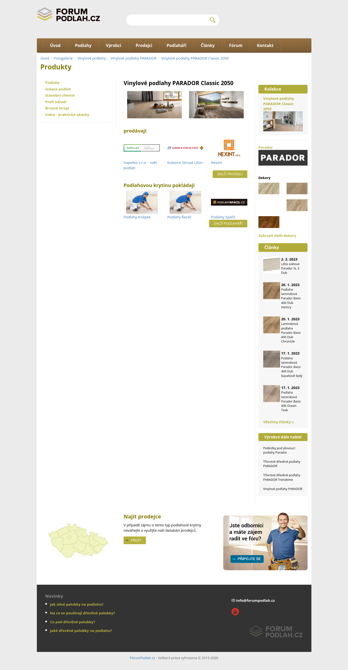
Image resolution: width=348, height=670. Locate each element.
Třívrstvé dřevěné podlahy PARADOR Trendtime (281, 477)
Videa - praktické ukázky (67, 114)
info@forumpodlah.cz (255, 600)
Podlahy (52, 82)
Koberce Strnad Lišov (185, 162)
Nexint (216, 162)
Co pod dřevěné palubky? (72, 621)
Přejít (136, 540)
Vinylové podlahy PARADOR (134, 58)
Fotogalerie (63, 58)
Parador (283, 155)
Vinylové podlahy (91, 58)
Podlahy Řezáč (179, 216)
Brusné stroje (57, 108)
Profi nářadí (56, 101)
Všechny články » (278, 421)
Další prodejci (230, 174)
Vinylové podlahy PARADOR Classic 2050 (195, 58)
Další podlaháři (228, 223)
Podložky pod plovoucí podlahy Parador (279, 450)
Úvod (44, 58)
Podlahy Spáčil (223, 216)
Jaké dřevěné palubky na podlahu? (81, 630)
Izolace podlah (58, 89)
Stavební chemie (60, 95)
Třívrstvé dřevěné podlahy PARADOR (281, 463)
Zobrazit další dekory (277, 235)
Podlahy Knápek (137, 216)
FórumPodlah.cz (142, 658)
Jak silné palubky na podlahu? (77, 604)
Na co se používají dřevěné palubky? (82, 612)
